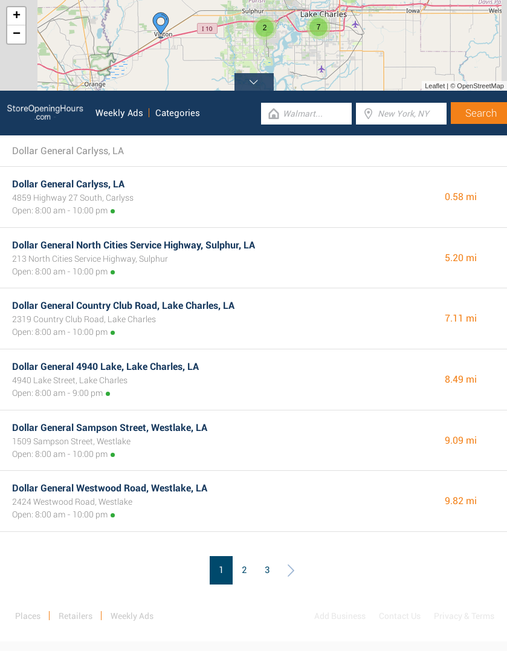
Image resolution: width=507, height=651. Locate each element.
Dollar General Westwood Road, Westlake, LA (109, 488)
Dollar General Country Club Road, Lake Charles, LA (123, 305)
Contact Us (400, 616)
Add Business (340, 616)
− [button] (17, 34)
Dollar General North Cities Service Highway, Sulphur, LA (133, 245)
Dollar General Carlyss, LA (68, 184)
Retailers (75, 616)
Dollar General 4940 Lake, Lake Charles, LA (105, 366)
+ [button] (17, 16)
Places (27, 616)
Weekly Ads (119, 113)
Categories (177, 113)
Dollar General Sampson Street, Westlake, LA (109, 427)
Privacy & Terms (464, 616)
